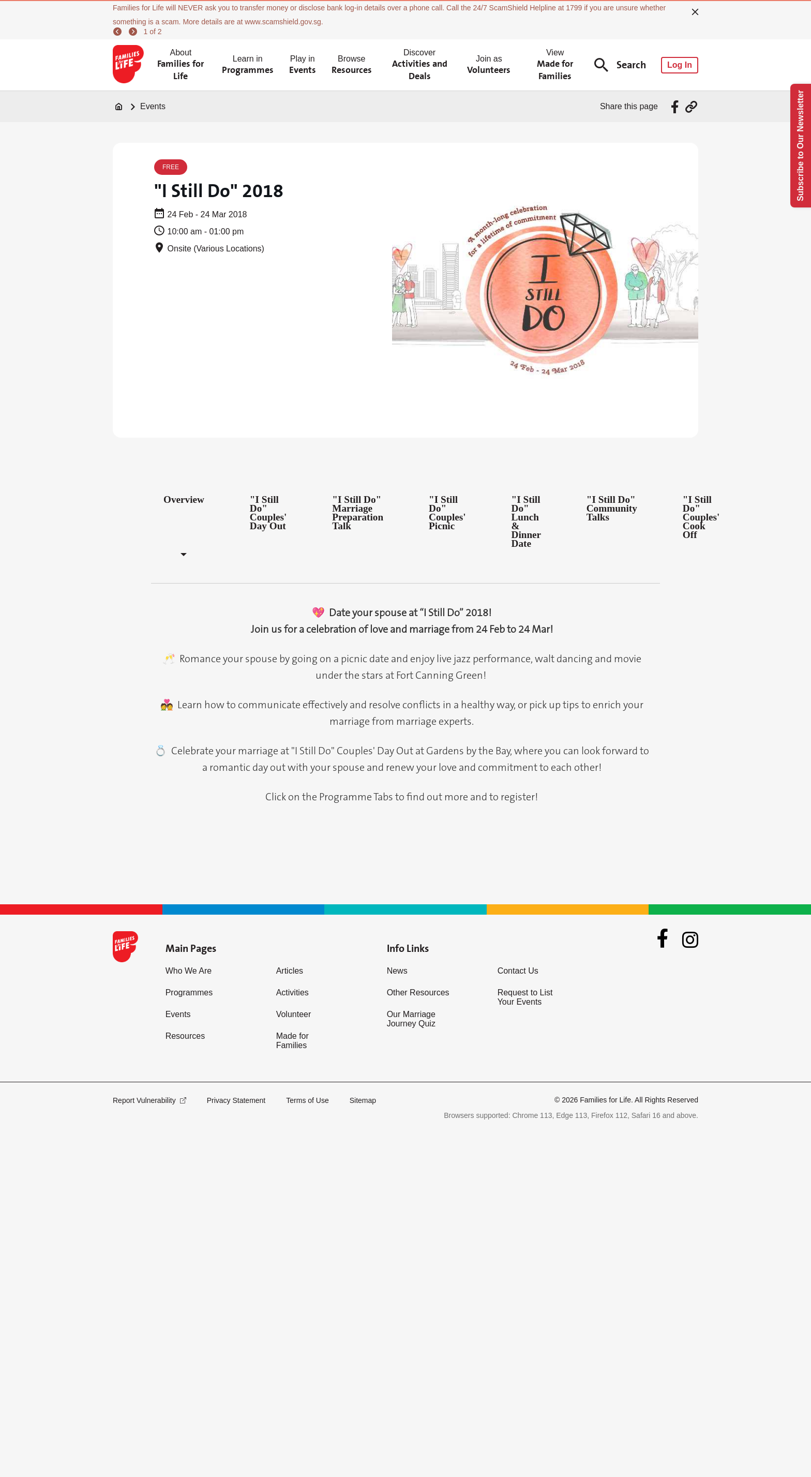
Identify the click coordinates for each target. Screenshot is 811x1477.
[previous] (119, 31)
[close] (695, 12)
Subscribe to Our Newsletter (800, 145)
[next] (134, 31)
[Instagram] (690, 940)
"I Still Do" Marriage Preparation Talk (357, 512)
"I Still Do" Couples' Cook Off (701, 517)
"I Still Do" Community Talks (612, 508)
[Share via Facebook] (676, 106)
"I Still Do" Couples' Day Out (268, 512)
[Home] (119, 106)
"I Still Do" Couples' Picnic (447, 512)
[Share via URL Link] (691, 107)
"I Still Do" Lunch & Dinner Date (526, 521)
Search (620, 65)
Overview (183, 499)
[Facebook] (662, 939)
